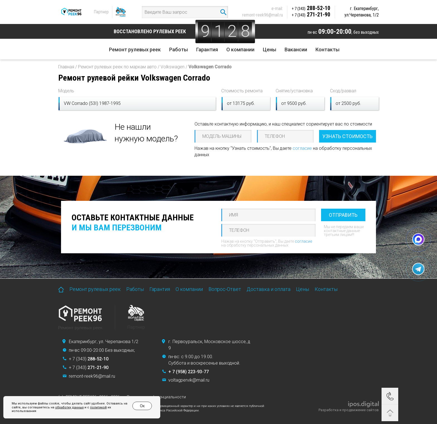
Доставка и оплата (268, 289)
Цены (269, 49)
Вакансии (296, 49)
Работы (178, 49)
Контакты (327, 49)
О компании (240, 49)
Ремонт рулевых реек (135, 49)
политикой (98, 407)
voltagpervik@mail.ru (188, 380)
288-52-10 (311, 8)
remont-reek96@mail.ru (262, 15)
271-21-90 (311, 14)
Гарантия (207, 49)
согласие (302, 148)
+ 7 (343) (88, 359)
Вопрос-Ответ (224, 289)
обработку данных (69, 407)
